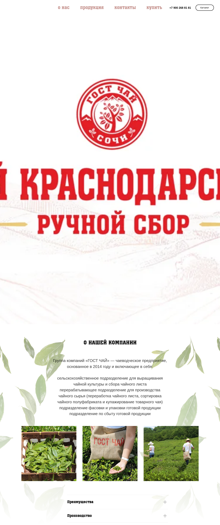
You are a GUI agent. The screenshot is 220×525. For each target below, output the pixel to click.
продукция (92, 7)
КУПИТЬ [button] (154, 7)
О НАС (64, 7)
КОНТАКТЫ (125, 7)
